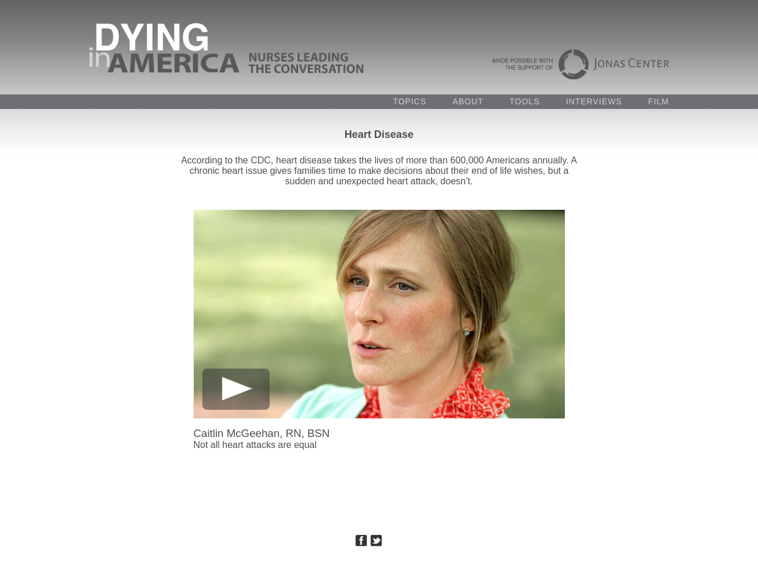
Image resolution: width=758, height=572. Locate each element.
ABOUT (467, 101)
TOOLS (525, 101)
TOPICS (409, 101)
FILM (658, 101)
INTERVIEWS (594, 101)
